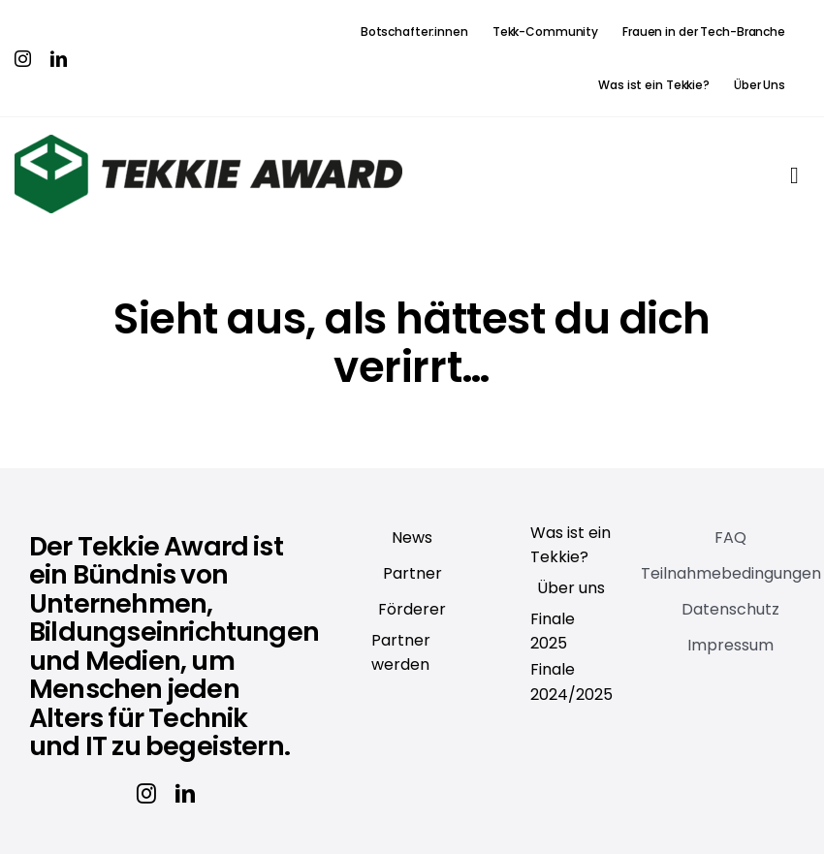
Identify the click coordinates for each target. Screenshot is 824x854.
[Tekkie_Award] (208, 143)
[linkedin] (58, 58)
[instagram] (23, 58)
